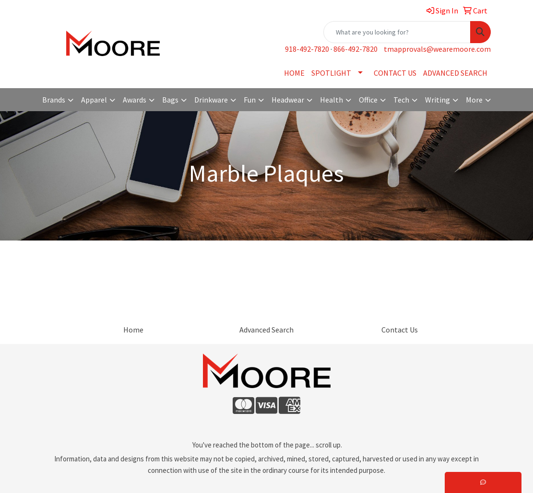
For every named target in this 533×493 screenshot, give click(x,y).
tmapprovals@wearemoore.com (437, 49)
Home (133, 329)
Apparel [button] (94, 99)
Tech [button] (401, 99)
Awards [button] (134, 99)
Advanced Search (266, 329)
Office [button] (368, 99)
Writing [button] (437, 99)
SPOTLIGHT (331, 73)
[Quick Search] (397, 32)
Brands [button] (53, 99)
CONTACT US (395, 73)
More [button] (474, 99)
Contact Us (399, 329)
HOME (294, 73)
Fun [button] (250, 99)
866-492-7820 (355, 49)
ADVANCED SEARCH (455, 73)
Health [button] (331, 99)
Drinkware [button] (211, 99)
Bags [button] (170, 99)
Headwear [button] (288, 99)
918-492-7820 (307, 49)
